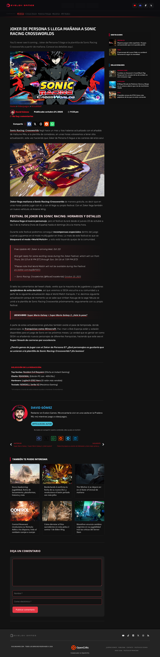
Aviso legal (118, 650)
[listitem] (134, 5)
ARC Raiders (65, 14)
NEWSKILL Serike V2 (29, 384)
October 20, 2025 (73, 276)
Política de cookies (141, 647)
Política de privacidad (131, 650)
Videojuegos (23, 106)
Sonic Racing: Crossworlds (24, 130)
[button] (29, 124)
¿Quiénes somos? (111, 647)
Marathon (56, 14)
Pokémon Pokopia (44, 14)
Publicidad (121, 647)
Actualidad (36, 106)
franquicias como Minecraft (40, 328)
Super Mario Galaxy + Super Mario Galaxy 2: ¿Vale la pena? (57, 315)
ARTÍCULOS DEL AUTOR (42, 424)
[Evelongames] (20, 5)
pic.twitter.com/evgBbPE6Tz (27, 269)
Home (13, 106)
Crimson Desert (31, 14)
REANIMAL (24, 376)
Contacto (129, 647)
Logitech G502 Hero (31, 380)
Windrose (20, 14)
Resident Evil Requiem (33, 372)
